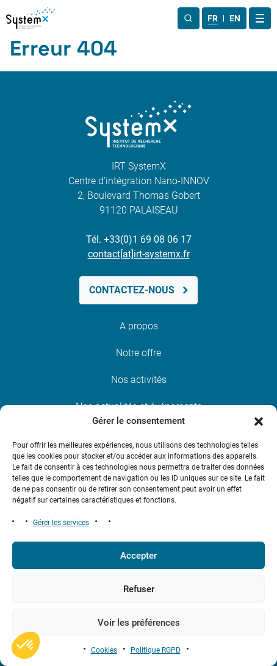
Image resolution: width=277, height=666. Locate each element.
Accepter (138, 555)
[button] (259, 421)
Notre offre (138, 353)
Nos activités (139, 379)
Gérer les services (61, 522)
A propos (139, 326)
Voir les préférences (139, 622)
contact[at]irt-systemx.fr (139, 254)
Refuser (138, 589)
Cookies (104, 650)
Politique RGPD (156, 650)
